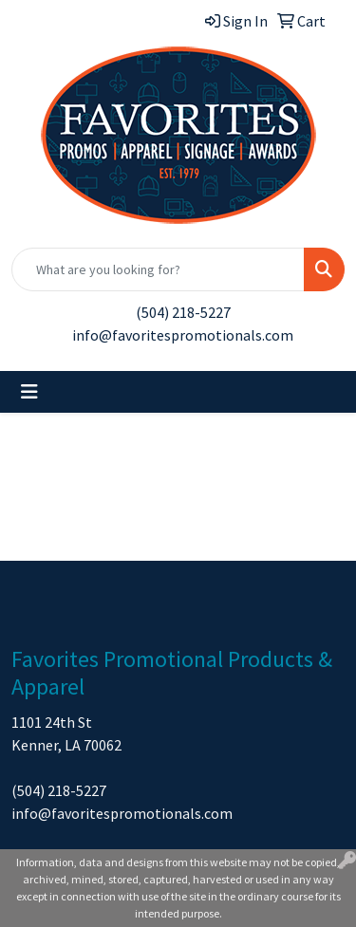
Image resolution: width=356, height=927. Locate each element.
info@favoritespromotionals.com (182, 334)
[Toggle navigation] (29, 392)
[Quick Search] (158, 269)
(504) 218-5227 (183, 312)
